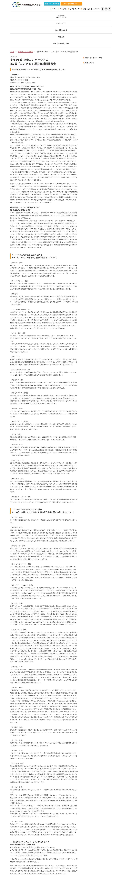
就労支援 (81, 18)
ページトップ (74, 852)
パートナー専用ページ (71, 4)
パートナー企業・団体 (101, 18)
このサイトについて (43, 870)
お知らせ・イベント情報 (25, 24)
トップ (12, 24)
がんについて (41, 18)
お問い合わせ (88, 9)
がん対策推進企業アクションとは (21, 18)
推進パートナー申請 (52, 4)
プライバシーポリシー (21, 870)
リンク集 (66, 9)
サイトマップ (76, 9)
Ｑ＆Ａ (58, 9)
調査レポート (88, 35)
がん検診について (61, 18)
